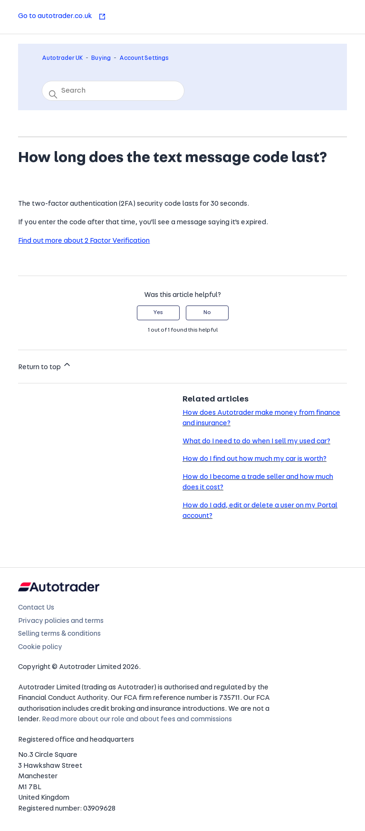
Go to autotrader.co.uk (62, 16)
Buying (101, 58)
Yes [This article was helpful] (158, 312)
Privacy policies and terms (61, 621)
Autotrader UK (62, 58)
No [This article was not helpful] (207, 312)
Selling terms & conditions (59, 634)
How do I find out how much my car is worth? (254, 459)
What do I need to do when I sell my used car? (256, 441)
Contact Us (36, 607)
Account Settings (144, 58)
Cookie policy (40, 647)
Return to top (45, 365)
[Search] (113, 90)
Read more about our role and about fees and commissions (137, 719)
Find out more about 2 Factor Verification (84, 241)
